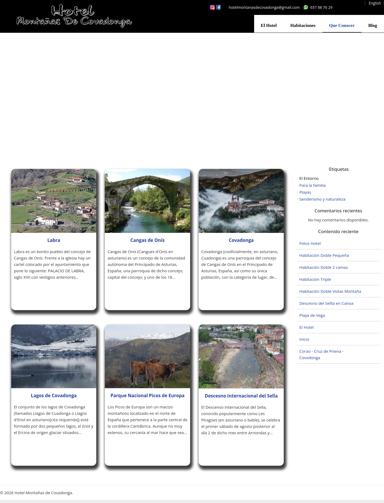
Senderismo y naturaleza (322, 199)
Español (355, 3)
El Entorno (309, 178)
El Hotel (269, 25)
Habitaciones (302, 25)
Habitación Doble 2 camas (323, 267)
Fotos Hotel (310, 243)
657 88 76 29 (321, 7)
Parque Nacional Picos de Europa (147, 395)
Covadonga (241, 240)
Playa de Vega (312, 315)
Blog (372, 25)
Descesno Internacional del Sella (241, 396)
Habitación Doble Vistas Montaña (330, 291)
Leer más (29, 291)
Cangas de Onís (147, 240)
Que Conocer (342, 25)
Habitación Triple (315, 279)
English (375, 3)
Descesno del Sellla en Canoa (326, 303)
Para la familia (312, 185)
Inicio (304, 339)
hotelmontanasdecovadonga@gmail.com (264, 7)
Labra (53, 240)
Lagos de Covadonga (54, 395)
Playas (305, 192)
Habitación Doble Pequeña (324, 255)
